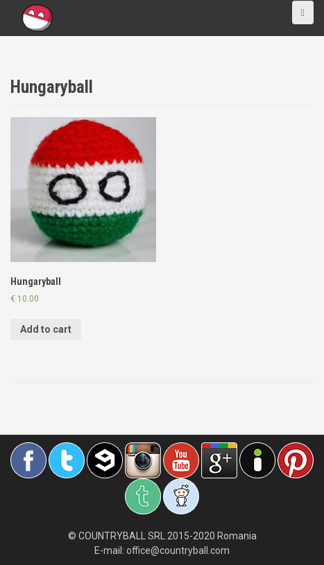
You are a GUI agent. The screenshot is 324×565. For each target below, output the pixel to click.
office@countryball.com (178, 550)
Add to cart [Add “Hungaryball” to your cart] (45, 329)
